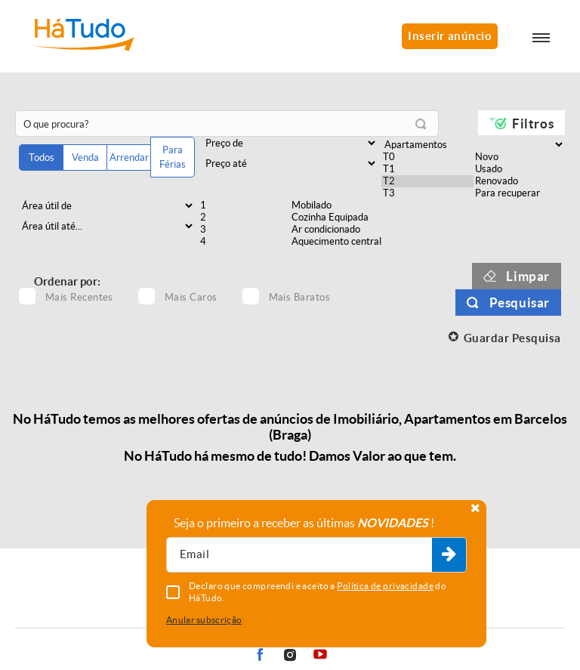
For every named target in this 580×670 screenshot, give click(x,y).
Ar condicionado (335, 230)
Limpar (528, 276)
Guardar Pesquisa (512, 338)
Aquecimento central (335, 242)
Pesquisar (519, 302)
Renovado (519, 181)
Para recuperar (519, 193)
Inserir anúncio (450, 35)
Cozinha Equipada (335, 217)
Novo (519, 157)
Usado (519, 169)
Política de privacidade (385, 586)
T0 (427, 157)
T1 (427, 169)
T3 (427, 193)
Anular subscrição (204, 620)
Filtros (533, 123)
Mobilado (335, 205)
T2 (427, 181)
